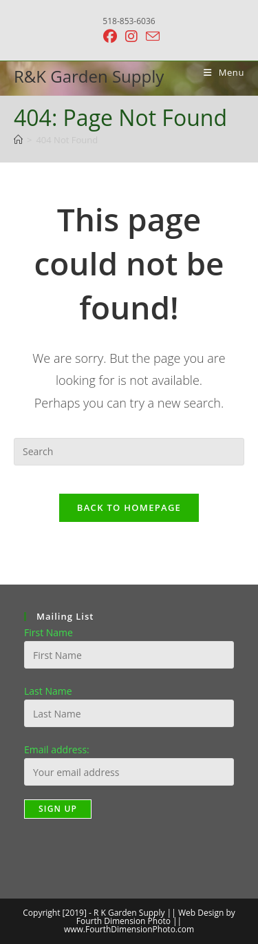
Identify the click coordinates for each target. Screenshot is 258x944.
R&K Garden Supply (89, 76)
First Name (48, 632)
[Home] (18, 140)
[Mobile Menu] (218, 72)
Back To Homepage (129, 507)
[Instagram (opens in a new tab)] (131, 36)
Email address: (56, 749)
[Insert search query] (129, 451)
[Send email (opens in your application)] (151, 36)
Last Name (48, 690)
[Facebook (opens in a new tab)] (110, 36)
